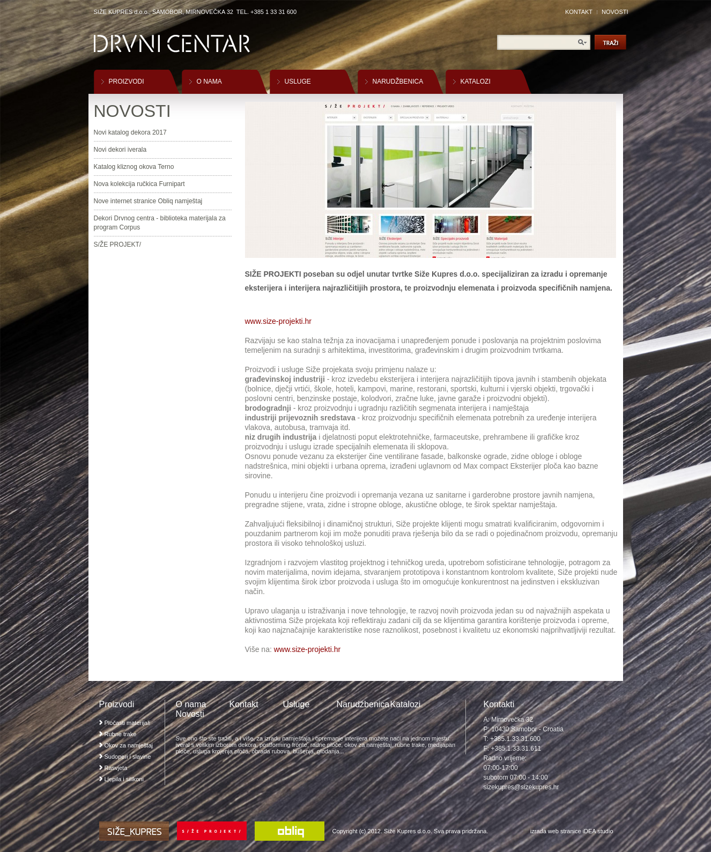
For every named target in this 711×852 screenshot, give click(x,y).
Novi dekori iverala (120, 149)
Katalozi (405, 704)
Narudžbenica (363, 704)
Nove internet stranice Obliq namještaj (148, 201)
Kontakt (243, 704)
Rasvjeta (116, 768)
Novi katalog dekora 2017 (130, 132)
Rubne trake (121, 734)
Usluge (296, 704)
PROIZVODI (126, 81)
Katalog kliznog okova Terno (134, 167)
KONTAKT (578, 12)
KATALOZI (476, 81)
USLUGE (298, 81)
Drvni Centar (172, 44)
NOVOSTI (615, 12)
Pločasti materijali (128, 723)
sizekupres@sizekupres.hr (521, 787)
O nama (191, 704)
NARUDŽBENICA (398, 81)
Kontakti (499, 704)
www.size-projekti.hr (278, 321)
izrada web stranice (555, 831)
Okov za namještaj (129, 745)
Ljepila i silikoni (124, 779)
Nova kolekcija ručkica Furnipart (139, 184)
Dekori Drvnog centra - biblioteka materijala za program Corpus (160, 222)
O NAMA (209, 81)
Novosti (190, 713)
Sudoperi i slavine (128, 756)
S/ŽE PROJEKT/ (118, 244)
